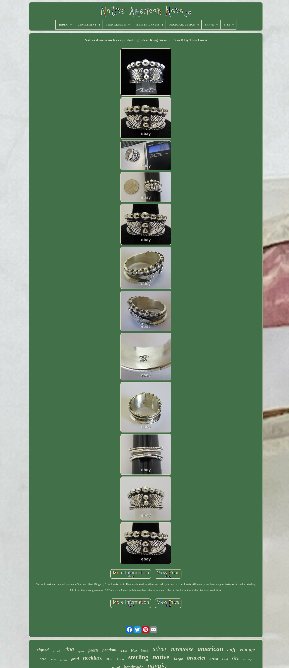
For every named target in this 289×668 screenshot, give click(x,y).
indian (123, 651)
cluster (120, 659)
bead (43, 659)
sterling (138, 657)
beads (145, 650)
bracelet (196, 658)
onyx (56, 650)
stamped (63, 660)
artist (214, 659)
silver (160, 648)
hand (225, 659)
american (210, 648)
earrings (247, 659)
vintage (247, 649)
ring (69, 649)
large (178, 659)
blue (134, 650)
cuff (231, 649)
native (160, 657)
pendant (109, 650)
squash (81, 651)
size (235, 658)
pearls (93, 650)
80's (109, 659)
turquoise (182, 649)
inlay (53, 659)
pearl (75, 659)
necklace (92, 658)
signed (43, 649)
